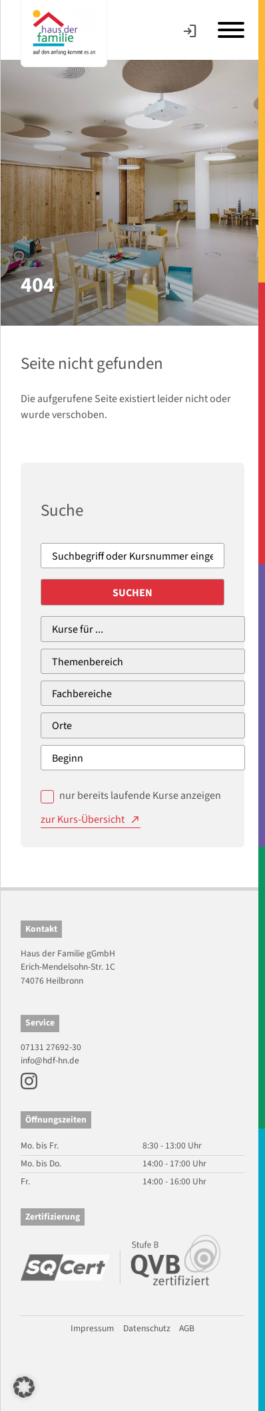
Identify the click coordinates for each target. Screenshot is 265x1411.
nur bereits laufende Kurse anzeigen (140, 795)
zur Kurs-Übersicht (83, 819)
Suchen (132, 593)
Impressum (92, 1328)
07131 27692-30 (51, 1047)
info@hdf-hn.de (50, 1060)
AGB (186, 1328)
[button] (24, 1387)
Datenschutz (146, 1328)
